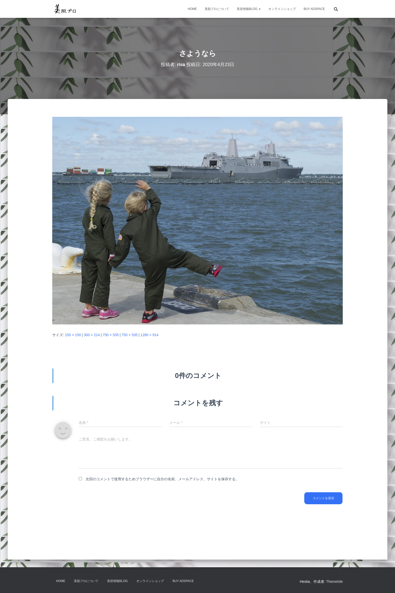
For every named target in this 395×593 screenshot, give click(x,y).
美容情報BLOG (249, 9)
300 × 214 (92, 335)
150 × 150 (73, 335)
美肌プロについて (217, 9)
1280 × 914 (149, 335)
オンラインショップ (282, 9)
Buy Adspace (314, 9)
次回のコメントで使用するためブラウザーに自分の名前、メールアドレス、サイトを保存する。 (162, 479)
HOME (192, 9)
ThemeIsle (334, 581)
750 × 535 (111, 335)
